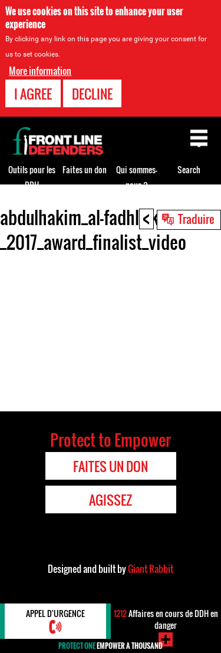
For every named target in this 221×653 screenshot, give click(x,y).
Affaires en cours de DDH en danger (166, 619)
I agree (33, 93)
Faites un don (84, 169)
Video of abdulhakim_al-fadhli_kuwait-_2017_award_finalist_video (110, 330)
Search (188, 169)
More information (40, 71)
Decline (92, 93)
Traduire (196, 218)
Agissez (110, 499)
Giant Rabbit (150, 569)
